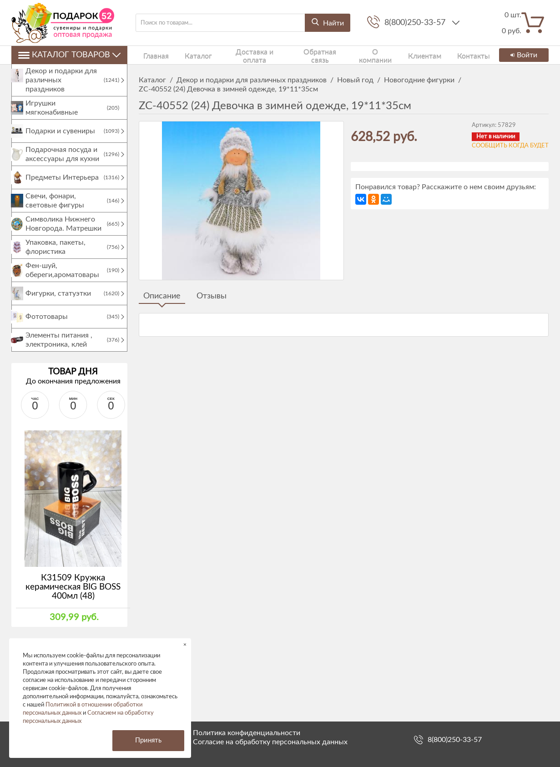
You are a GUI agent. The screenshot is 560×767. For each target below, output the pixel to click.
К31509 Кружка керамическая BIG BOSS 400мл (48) (73, 596)
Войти (522, 55)
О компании (358, 54)
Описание (162, 296)
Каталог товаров (69, 55)
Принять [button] (148, 740)
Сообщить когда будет (510, 146)
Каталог (185, 54)
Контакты (448, 54)
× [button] (185, 644)
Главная (150, 54)
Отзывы (212, 296)
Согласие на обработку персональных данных (270, 742)
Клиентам (405, 54)
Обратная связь (304, 54)
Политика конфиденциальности (246, 733)
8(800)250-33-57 (416, 23)
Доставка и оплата (239, 54)
